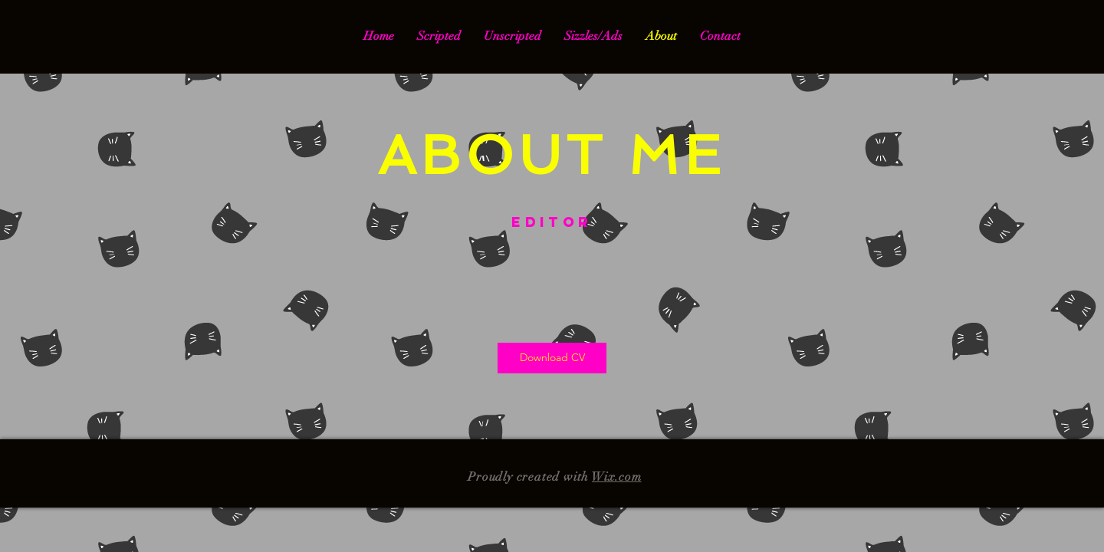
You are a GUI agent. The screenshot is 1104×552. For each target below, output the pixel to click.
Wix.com (617, 477)
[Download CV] (552, 358)
